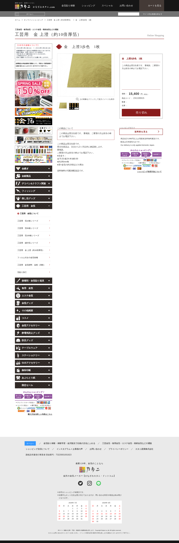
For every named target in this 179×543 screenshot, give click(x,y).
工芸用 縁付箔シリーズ (27, 243)
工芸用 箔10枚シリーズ (27, 221)
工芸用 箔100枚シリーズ (28, 235)
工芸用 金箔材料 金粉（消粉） (31, 265)
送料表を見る (141, 132)
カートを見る (154, 5)
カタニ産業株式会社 (144, 449)
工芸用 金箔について (29, 213)
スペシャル (107, 5)
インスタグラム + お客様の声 (70, 449)
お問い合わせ (126, 5)
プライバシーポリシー (118, 449)
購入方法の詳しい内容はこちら (40, 414)
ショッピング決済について (38, 449)
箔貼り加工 (22, 272)
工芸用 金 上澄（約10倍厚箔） (30, 250)
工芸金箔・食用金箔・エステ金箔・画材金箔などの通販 (127, 443)
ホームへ (29, 14)
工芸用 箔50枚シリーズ (27, 228)
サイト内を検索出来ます (152, 14)
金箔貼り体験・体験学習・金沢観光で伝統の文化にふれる (69, 443)
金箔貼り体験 (68, 5)
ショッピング (88, 5)
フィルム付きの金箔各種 (27, 257)
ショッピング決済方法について (149, 172)
